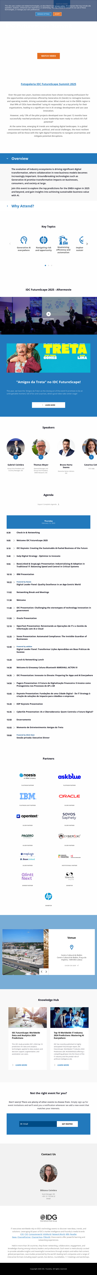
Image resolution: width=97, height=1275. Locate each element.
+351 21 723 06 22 (48, 1196)
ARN (67, 1234)
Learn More (50, 405)
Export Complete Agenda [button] (47, 504)
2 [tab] (48, 265)
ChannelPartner (24, 1237)
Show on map (72, 965)
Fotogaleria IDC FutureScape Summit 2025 (48, 84)
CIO (22, 1234)
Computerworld (35, 1234)
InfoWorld (47, 1234)
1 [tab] (45, 265)
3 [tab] (52, 265)
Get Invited (67, 1124)
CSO (26, 1234)
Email (48, 1199)
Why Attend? (23, 206)
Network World (58, 1234)
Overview (20, 158)
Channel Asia (37, 1237)
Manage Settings (43, 14)
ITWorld (46, 1237)
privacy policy (60, 6)
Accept (57, 14)
